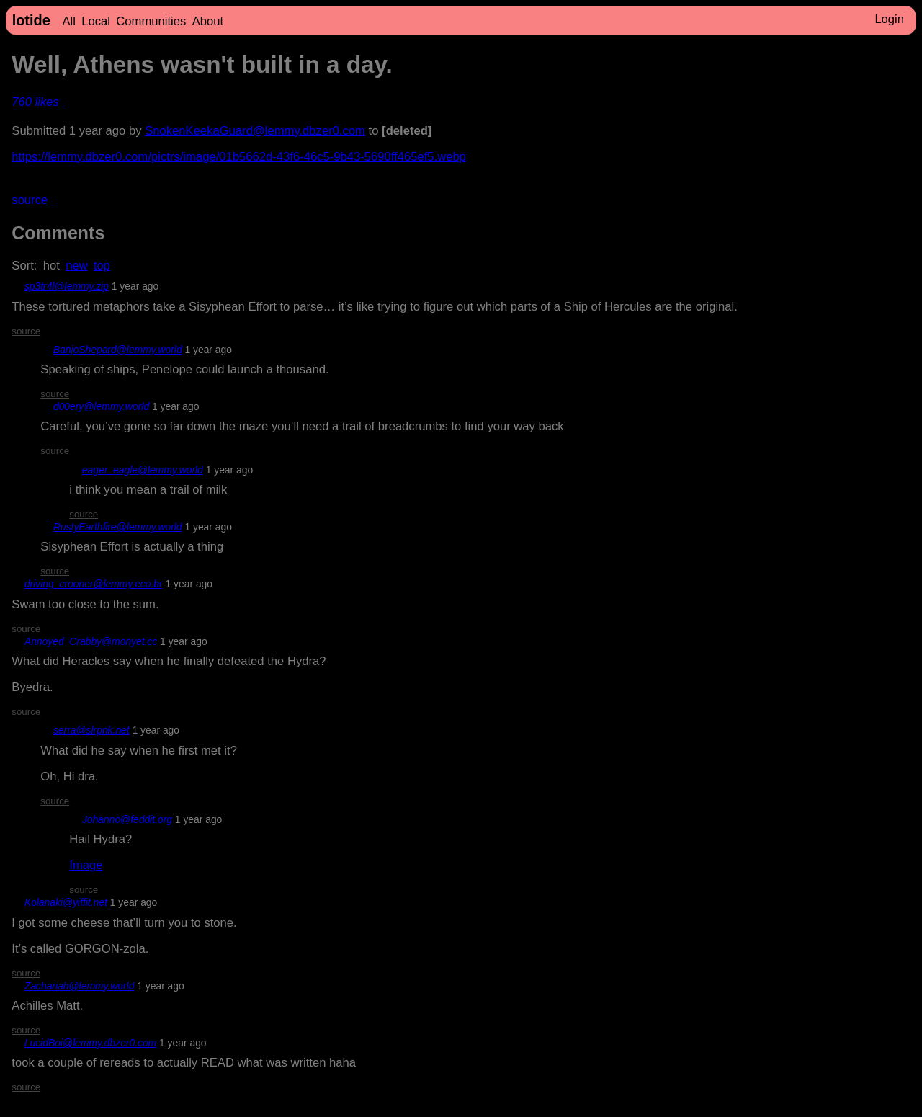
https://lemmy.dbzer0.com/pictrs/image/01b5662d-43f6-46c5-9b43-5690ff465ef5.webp (239, 157)
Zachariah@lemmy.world (79, 986)
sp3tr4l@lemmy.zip (66, 286)
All (68, 21)
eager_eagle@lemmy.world (142, 470)
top (102, 265)
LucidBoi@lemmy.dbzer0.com (90, 1043)
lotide (31, 20)
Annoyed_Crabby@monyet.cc (90, 641)
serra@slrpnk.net (91, 730)
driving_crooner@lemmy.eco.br (93, 583)
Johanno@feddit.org (127, 819)
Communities (151, 21)
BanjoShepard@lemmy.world (117, 349)
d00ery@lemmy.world (101, 406)
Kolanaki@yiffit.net (65, 902)
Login (889, 19)
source (30, 200)
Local (95, 21)
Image (85, 865)
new (77, 265)
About (207, 21)
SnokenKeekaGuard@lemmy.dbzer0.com (255, 131)
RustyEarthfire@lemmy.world (117, 527)
